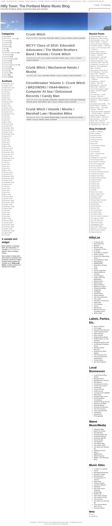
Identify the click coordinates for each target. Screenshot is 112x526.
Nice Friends (98, 335)
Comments (107, 5)
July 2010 (6, 186)
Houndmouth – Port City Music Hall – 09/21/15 (99, 58)
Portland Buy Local (101, 396)
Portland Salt (95, 184)
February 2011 (8, 172)
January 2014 (7, 108)
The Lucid (97, 299)
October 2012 (7, 132)
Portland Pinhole (96, 180)
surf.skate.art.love (96, 202)
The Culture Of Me (100, 497)
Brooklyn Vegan (99, 474)
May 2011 (6, 166)
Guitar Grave (98, 391)
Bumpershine (99, 476)
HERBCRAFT (98, 263)
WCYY (96, 452)
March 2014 (7, 106)
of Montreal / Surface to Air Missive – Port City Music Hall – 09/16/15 (99, 66)
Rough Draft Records (101, 342)
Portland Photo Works (102, 402)
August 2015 (7, 90)
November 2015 (8, 84)
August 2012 (7, 136)
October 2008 (7, 229)
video (5, 75)
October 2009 (7, 204)
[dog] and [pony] (96, 232)
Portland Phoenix (100, 436)
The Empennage (96, 210)
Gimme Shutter (99, 483)
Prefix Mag (97, 492)
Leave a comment (79, 38)
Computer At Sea (100, 249)
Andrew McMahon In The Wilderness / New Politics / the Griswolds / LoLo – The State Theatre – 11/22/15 (100, 39)
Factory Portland (96, 137)
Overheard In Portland (98, 162)
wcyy (66, 58)
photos (6, 61)
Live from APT (95, 149)
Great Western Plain (101, 260)
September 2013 (8, 114)
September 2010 (8, 182)
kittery (57, 38)
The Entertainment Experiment (100, 357)
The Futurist (98, 499)
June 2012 (6, 140)
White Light (98, 313)
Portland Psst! (95, 182)
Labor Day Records (101, 332)
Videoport (97, 412)
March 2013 (7, 122)
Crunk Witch (35, 34)
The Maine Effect (96, 214)
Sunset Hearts (99, 295)
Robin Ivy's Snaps (97, 192)
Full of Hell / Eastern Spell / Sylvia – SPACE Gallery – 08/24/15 (100, 90)
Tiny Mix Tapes (99, 508)
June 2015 (6, 94)
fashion (6, 45)
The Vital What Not (97, 220)
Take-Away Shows (100, 495)
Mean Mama (95, 156)
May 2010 (6, 190)
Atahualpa (64, 524)
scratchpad (7, 69)
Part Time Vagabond (97, 164)
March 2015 (7, 100)
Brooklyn (7, 55)
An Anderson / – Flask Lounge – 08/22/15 (98, 95)
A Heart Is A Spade (100, 469)
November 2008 (8, 227)
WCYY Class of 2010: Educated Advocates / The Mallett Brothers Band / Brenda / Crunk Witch (51, 50)
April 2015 (6, 98)
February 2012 (8, 148)
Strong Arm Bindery (101, 407)
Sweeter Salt (95, 208)
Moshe (52, 75)
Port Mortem (98, 433)
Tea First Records (100, 355)
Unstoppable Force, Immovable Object (97, 225)
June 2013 (6, 118)
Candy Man (53, 100)
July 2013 (6, 116)
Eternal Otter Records (101, 330)
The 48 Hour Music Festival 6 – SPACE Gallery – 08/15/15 (100, 112)
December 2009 (8, 200)
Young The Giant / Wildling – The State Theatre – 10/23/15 (100, 45)
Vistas (96, 306)
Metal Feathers (99, 285)
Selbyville (97, 290)
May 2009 (6, 215)
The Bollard (98, 442)
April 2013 (6, 120)
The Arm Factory (100, 409)
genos (35, 102)
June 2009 (6, 213)
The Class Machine (100, 297)
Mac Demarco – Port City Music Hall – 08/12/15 (99, 120)
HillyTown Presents (10, 53)
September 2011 (8, 158)
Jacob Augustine (100, 270)
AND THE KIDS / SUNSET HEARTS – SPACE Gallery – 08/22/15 (100, 100)
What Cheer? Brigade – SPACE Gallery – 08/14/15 (99, 116)
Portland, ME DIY (100, 438)
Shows (5, 77)
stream (6, 71)
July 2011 (6, 162)
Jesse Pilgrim (99, 276)
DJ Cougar (97, 328)
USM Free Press (99, 450)
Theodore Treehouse (101, 301)
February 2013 (8, 124)
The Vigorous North (97, 218)
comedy (6, 40)
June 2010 (6, 188)
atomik (46, 117)
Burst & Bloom (99, 326)
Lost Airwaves (95, 152)
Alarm (96, 471)
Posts (97, 5)
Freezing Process (96, 139)
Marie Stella (98, 283)
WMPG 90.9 (98, 454)
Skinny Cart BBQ (100, 403)
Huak (95, 269)
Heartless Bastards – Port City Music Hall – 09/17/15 (99, 62)
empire (61, 58)
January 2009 (7, 223)
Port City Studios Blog (98, 168)
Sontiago (97, 292)
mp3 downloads (9, 59)
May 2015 (6, 96)
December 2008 (8, 225)
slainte (29, 119)
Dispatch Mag (99, 429)
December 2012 (8, 128)
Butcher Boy (98, 247)
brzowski (46, 100)
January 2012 (7, 150)
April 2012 (6, 144)
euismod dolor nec (14, 249)
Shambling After (96, 198)
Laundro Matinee (100, 485)
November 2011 (8, 154)
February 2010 (8, 196)
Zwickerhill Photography (98, 415)
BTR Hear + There (10, 38)
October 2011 (7, 156)
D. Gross (97, 251)
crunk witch (50, 38)
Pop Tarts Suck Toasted (99, 489)
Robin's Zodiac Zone (97, 194)
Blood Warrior (99, 244)
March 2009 (7, 219)
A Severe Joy (98, 242)
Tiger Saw (97, 302)
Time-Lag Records (100, 411)
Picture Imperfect (96, 166)
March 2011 (7, 170)
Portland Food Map (97, 176)
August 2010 (7, 184)
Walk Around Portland (98, 230)
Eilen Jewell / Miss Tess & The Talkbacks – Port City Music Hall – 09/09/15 (99, 72)
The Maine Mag (99, 443)
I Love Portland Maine (98, 145)
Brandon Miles (54, 117)
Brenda (96, 245)
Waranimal (97, 308)
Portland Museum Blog (98, 178)
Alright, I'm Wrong (96, 131)
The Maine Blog (96, 212)
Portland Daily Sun (100, 434)
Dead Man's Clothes (101, 253)
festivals (6, 47)
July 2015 (6, 92)
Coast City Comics (100, 386)
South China (98, 293)
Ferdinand (97, 387)
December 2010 (8, 176)
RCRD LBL (97, 494)
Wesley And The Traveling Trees (99, 310)
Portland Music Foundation (99, 399)
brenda (47, 58)
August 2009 (7, 208)
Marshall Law (73, 117)
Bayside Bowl (99, 379)
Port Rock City (95, 170)
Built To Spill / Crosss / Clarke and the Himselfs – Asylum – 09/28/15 (99, 53)
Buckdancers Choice (101, 380)
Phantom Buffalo (100, 288)
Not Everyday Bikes (97, 160)
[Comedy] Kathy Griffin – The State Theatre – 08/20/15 (100, 105)
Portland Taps (95, 186)
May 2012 (6, 142)
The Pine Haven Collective (99, 216)
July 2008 (6, 235)
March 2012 (7, 146)
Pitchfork (97, 487)
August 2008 (7, 233)
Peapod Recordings (101, 337)
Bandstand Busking (101, 472)
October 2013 (7, 112)
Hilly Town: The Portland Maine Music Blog (35, 6)
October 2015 (7, 86)
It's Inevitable (95, 147)
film (5, 49)
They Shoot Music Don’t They (100, 505)
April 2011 (6, 168)
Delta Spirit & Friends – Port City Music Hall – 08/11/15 (100, 123)
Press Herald (98, 440)
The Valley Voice (100, 445)
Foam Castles (99, 254)
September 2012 (8, 134)
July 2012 (6, 138)
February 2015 (8, 102)
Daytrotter (97, 481)
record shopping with (11, 65)
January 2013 (7, 126)
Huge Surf (94, 143)
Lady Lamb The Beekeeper (99, 278)
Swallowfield (95, 204)
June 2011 (6, 164)
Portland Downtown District (100, 172)
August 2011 (7, 160)
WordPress (94, 516)
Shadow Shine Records (99, 348)
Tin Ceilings (98, 304)
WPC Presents (99, 456)
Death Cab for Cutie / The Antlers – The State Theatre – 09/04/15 (100, 77)
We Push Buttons (100, 362)
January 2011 (7, 174)
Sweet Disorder (96, 206)
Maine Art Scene (100, 431)
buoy (44, 38)
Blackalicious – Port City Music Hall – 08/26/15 (99, 86)
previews (7, 63)
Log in (93, 514)
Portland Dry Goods (97, 174)
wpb (49, 102)
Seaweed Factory (96, 196)
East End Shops (96, 135)
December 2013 (8, 110)
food (5, 51)
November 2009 (8, 202)
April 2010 (6, 192)
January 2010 (7, 198)
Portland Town (95, 188)
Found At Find (99, 389)
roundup (6, 67)
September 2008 (8, 231)
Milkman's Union (100, 286)
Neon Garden (98, 333)
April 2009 (6, 217)
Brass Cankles (95, 133)
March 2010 (7, 194)
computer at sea (63, 100)
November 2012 (8, 130)
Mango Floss (98, 281)
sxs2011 (6, 73)
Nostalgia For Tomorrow (99, 158)
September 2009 (8, 206)
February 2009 (8, 221)
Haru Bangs (98, 261)
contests (6, 42)
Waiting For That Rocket (99, 228)
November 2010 (8, 178)
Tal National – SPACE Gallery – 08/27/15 (98, 82)
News (5, 36)
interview (7, 57)
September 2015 (8, 88)
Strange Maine (99, 405)
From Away (94, 141)
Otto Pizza (97, 395)
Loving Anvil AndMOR (102, 393)
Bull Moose (98, 382)
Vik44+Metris (42, 102)
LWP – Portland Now (97, 154)
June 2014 (6, 104)
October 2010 (7, 180)
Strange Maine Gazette (98, 200)
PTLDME (94, 190)
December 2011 (8, 152)
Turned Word (98, 360)
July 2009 (6, 211)
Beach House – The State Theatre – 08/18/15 (99, 108)
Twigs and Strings (96, 222)
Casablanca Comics (101, 384)
